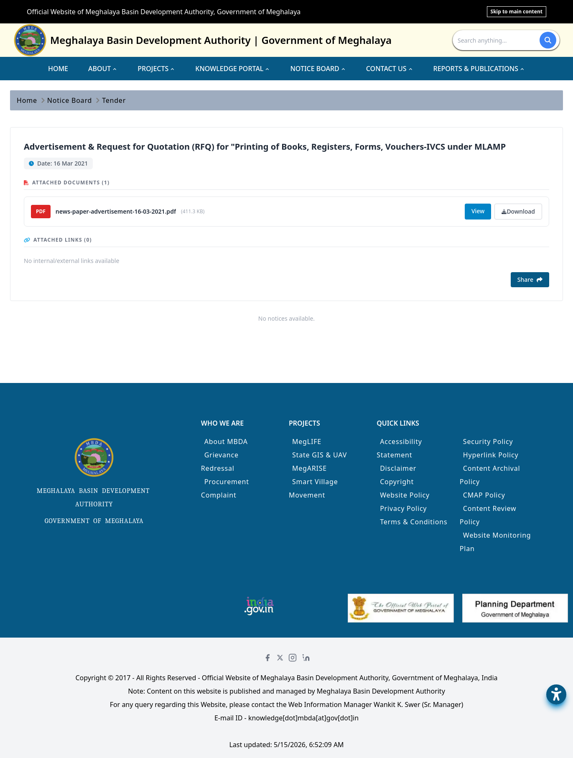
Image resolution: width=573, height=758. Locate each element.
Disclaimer (398, 468)
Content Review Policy (488, 515)
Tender (114, 100)
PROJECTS (156, 68)
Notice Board (69, 100)
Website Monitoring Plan (495, 542)
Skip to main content (516, 11)
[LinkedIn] (306, 657)
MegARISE (309, 468)
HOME (58, 68)
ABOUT (102, 68)
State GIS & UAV (319, 454)
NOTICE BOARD (318, 68)
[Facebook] (267, 657)
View (477, 211)
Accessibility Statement (399, 448)
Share (529, 279)
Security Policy (488, 441)
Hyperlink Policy (491, 454)
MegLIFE (306, 441)
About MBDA (226, 441)
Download (518, 211)
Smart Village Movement (313, 488)
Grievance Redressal (220, 461)
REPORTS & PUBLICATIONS (479, 68)
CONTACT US (389, 68)
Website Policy (405, 495)
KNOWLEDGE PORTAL (232, 68)
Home (27, 100)
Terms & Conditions (413, 521)
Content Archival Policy (490, 475)
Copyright (397, 481)
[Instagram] (292, 657)
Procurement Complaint (225, 488)
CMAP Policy (484, 495)
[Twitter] (280, 657)
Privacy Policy (403, 508)
